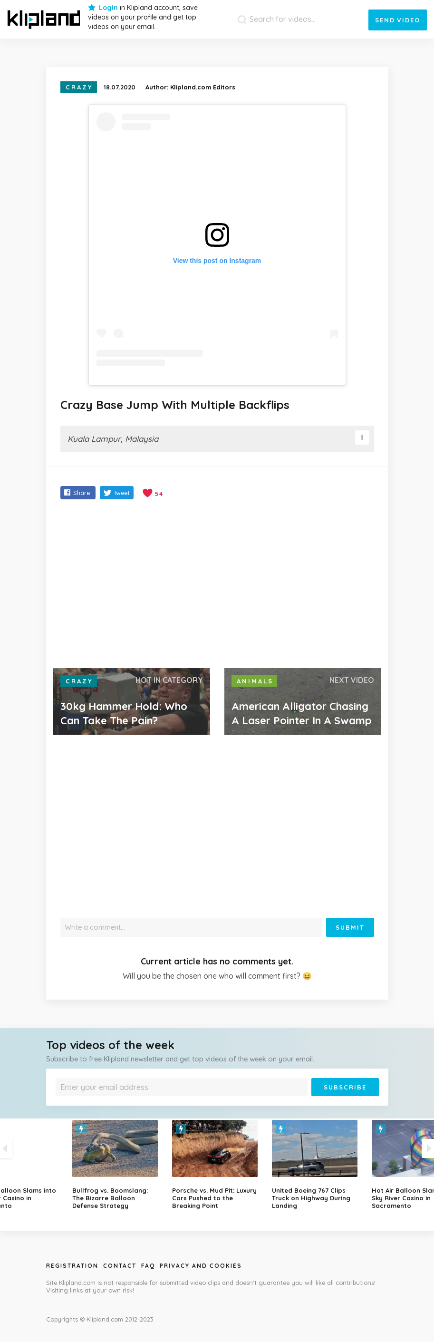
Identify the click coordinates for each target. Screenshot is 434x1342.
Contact (119, 1265)
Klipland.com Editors (202, 87)
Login (108, 7)
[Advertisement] (217, 585)
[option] (217, 1164)
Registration (72, 1265)
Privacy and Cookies (201, 1265)
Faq (148, 1265)
